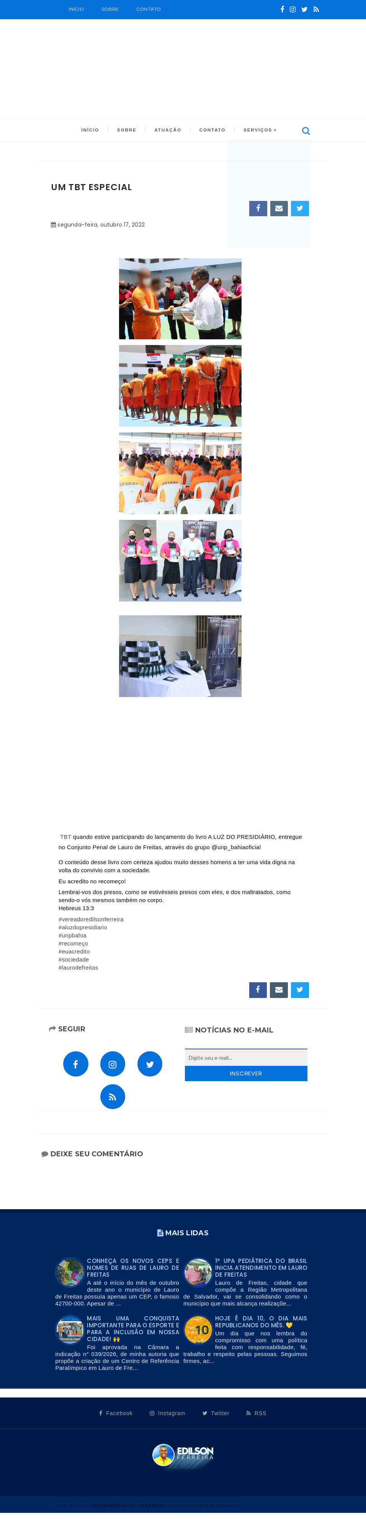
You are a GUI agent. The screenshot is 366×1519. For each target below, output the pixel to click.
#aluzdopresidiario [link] (83, 928)
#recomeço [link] (73, 944)
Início (76, 9)
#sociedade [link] (74, 960)
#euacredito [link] (74, 952)
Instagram (167, 1419)
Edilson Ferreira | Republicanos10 (127, 1511)
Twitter (216, 1419)
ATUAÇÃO (167, 130)
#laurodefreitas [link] (78, 968)
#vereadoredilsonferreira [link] (91, 920)
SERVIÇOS (255, 130)
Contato (148, 9)
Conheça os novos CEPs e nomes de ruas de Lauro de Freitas (133, 1273)
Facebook (115, 1419)
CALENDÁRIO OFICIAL (115, 27)
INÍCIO (93, 130)
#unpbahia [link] (73, 936)
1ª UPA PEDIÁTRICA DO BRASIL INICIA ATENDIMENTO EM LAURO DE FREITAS (261, 1273)
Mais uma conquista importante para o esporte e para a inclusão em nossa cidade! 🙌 (133, 1334)
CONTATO (210, 130)
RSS (257, 1419)
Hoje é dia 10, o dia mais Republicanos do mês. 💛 (261, 1327)
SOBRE (110, 9)
